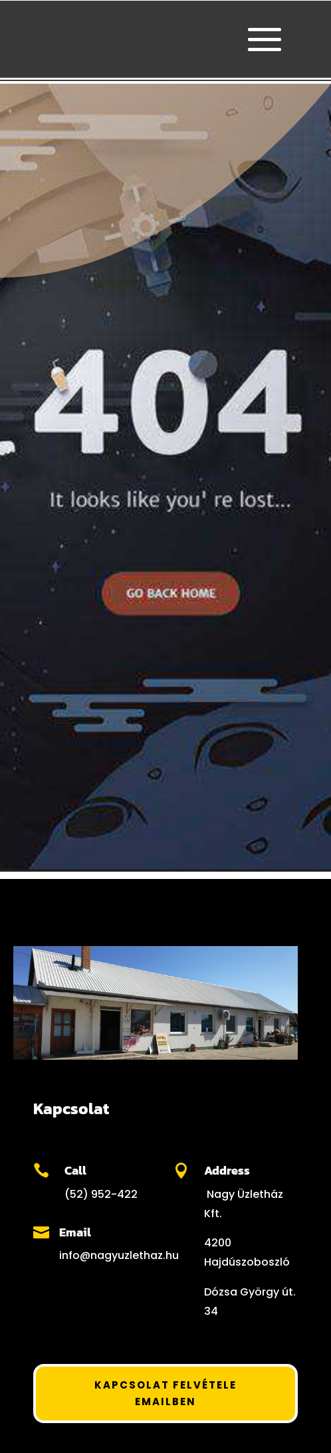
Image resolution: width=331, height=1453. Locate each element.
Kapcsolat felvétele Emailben (165, 1393)
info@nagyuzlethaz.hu (119, 1255)
